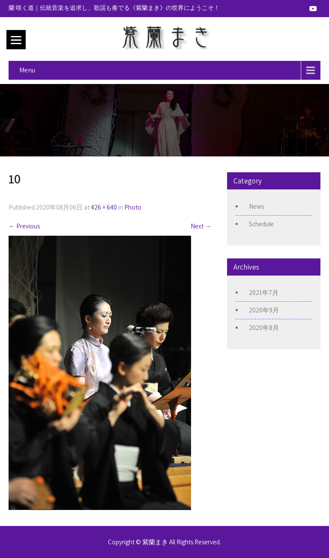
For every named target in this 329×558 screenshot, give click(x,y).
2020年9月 (264, 310)
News (256, 206)
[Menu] (16, 39)
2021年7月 (263, 292)
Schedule (261, 224)
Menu (27, 70)
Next (201, 226)
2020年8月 (264, 328)
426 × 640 (104, 207)
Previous (24, 226)
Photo (132, 207)
